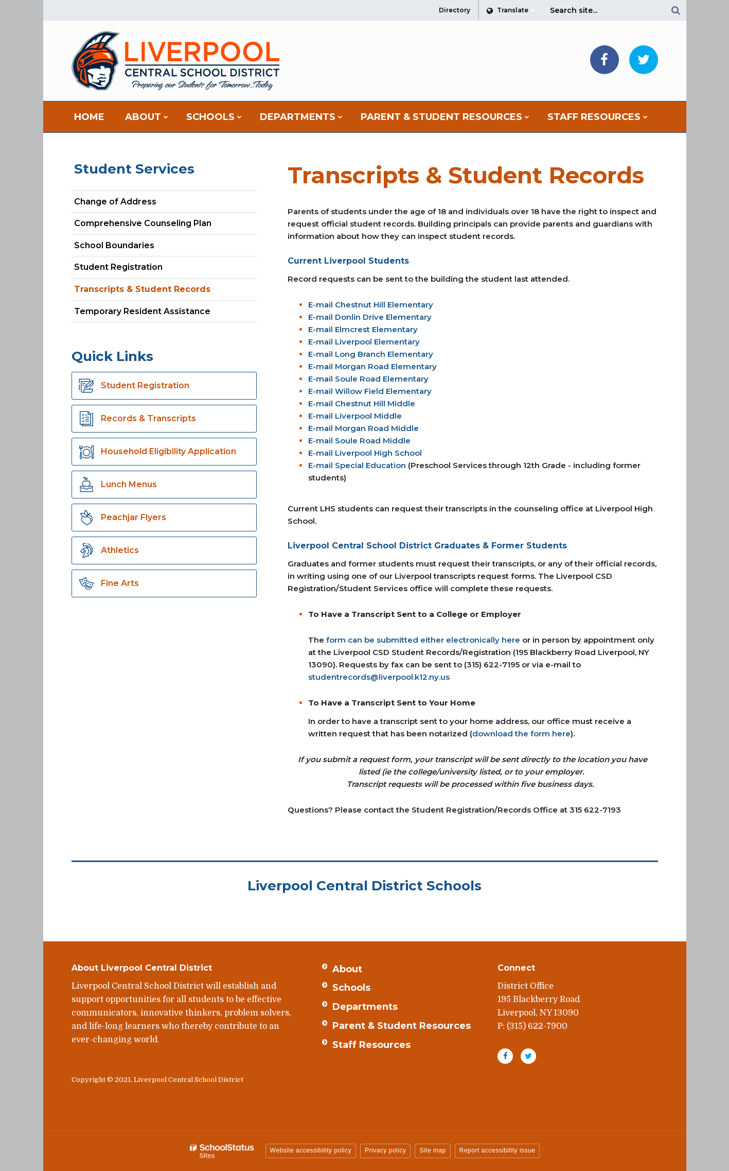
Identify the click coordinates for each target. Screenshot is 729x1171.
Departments (365, 1006)
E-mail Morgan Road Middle (363, 428)
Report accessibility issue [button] (497, 1150)
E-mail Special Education (357, 465)
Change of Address (115, 201)
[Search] (676, 10)
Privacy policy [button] (385, 1150)
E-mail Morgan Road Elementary (372, 366)
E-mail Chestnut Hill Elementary (370, 304)
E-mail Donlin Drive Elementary (370, 317)
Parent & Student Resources (401, 1025)
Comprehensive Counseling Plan (160, 225)
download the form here (521, 733)
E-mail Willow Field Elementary (370, 391)
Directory (454, 10)
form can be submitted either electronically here (423, 640)
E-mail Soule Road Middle (359, 440)
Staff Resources (371, 1045)
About (347, 969)
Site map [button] (432, 1150)
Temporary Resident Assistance (142, 311)
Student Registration (118, 267)
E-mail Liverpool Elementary (364, 342)
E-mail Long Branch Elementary (370, 354)
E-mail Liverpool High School (365, 453)
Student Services (134, 169)
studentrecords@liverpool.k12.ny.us (379, 677)
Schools (351, 987)
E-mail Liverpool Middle (355, 416)
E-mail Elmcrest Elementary (363, 329)
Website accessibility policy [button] (311, 1150)
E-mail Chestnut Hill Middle (361, 403)
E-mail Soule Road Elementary (368, 379)
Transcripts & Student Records (142, 289)
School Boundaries (114, 245)
